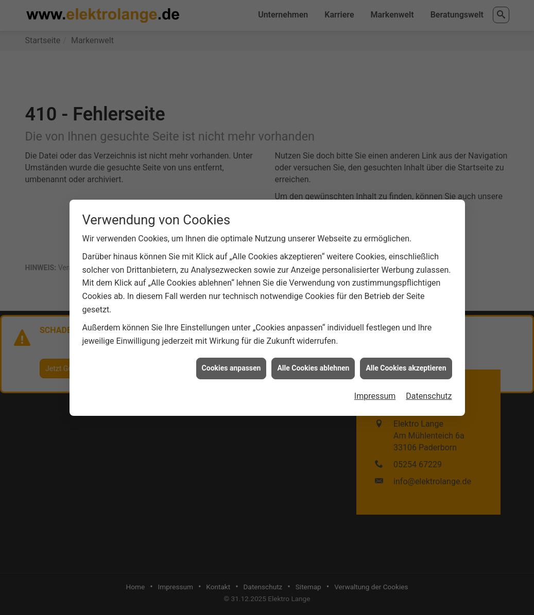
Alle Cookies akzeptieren (406, 365)
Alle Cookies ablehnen (313, 365)
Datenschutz (429, 393)
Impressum (375, 393)
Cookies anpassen (231, 365)
